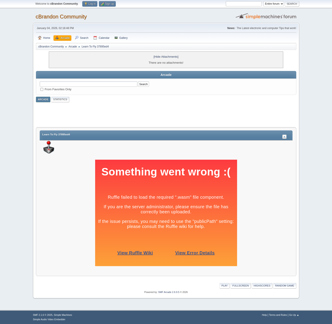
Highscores (262, 285)
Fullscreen (240, 285)
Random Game (284, 285)
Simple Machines (63, 315)
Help (264, 315)
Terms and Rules (278, 315)
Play (225, 285)
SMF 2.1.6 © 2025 (43, 315)
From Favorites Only (58, 89)
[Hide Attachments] (166, 56)
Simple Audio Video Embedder (49, 319)
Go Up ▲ (294, 315)
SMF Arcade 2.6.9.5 (168, 292)
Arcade (43, 99)
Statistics (60, 99)
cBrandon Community (61, 17)
